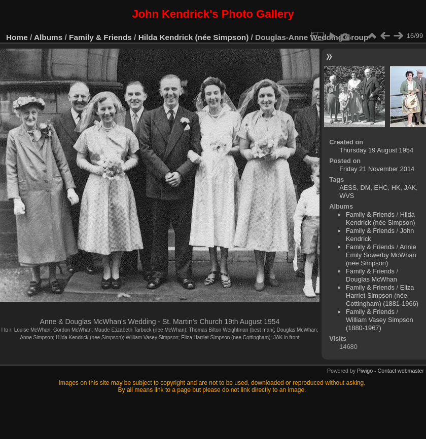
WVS (346, 195)
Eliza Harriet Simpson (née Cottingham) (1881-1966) (382, 295)
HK (396, 187)
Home (17, 37)
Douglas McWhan (371, 279)
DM (365, 187)
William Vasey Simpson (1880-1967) (379, 324)
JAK (410, 187)
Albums (48, 37)
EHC (381, 187)
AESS (348, 187)
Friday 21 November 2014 (376, 169)
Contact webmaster (401, 371)
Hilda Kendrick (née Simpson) (193, 37)
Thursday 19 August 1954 (376, 150)
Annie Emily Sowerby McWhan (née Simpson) (381, 255)
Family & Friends (100, 37)
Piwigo (365, 371)
